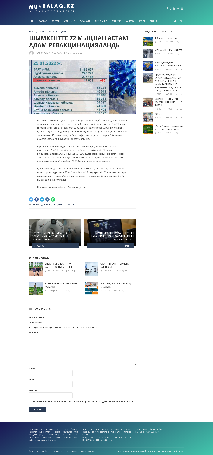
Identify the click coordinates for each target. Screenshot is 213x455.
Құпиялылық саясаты (159, 451)
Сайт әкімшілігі (43, 53)
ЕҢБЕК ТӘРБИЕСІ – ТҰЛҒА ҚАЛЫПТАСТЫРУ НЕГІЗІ (59, 265)
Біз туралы (123, 451)
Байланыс (178, 451)
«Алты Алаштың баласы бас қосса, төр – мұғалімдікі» (169, 128)
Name (33, 368)
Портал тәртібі (138, 451)
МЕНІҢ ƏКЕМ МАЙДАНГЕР (168, 50)
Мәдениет (69, 21)
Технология (156, 21)
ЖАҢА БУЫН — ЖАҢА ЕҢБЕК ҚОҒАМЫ (61, 285)
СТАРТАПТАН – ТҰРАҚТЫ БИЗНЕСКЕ (114, 265)
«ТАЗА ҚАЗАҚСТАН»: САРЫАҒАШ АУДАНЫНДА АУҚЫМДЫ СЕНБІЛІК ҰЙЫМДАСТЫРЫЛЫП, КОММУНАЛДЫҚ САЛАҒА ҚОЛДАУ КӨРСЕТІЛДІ (168, 82)
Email (32, 379)
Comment (34, 332)
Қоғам (55, 21)
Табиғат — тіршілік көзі (167, 38)
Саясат (43, 21)
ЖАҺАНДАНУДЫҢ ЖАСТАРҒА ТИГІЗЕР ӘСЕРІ (168, 64)
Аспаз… (158, 113)
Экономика (101, 21)
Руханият (85, 21)
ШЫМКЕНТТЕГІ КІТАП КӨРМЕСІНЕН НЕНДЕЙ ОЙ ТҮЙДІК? (168, 102)
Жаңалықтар (53, 32)
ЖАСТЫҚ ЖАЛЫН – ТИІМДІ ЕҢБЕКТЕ (115, 285)
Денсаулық (41, 32)
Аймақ (130, 21)
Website (33, 390)
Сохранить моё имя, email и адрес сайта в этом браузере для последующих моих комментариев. (82, 401)
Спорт (142, 21)
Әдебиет (117, 21)
